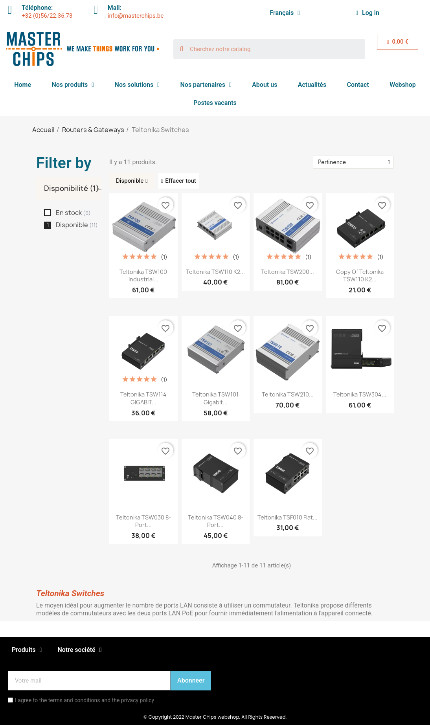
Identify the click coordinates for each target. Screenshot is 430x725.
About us (264, 84)
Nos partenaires (206, 85)
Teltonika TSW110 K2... (215, 271)
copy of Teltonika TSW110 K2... (360, 275)
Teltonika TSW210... (288, 394)
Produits (27, 650)
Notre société (79, 650)
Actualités (312, 84)
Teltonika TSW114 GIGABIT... (143, 398)
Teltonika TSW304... (359, 394)
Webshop (403, 84)
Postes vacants (215, 102)
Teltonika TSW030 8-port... (143, 521)
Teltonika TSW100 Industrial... (143, 275)
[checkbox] (47, 212)
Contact (358, 84)
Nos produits (72, 85)
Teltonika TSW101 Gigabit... (215, 398)
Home (22, 84)
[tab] (72, 188)
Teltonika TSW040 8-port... (215, 521)
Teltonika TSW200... (287, 271)
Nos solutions (137, 85)
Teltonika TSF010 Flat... (287, 517)
